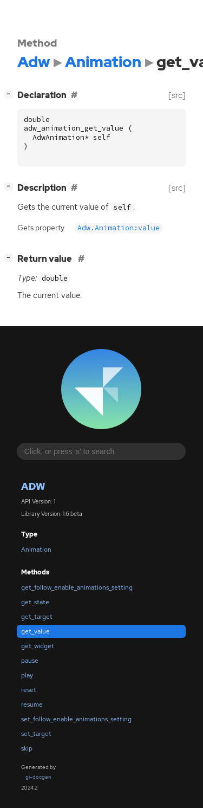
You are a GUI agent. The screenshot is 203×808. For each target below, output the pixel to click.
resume (32, 704)
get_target (37, 616)
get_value (35, 631)
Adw (33, 486)
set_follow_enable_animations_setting (76, 719)
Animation (36, 549)
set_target (36, 733)
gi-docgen (38, 776)
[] (10, 94)
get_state (35, 602)
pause (29, 660)
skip (26, 748)
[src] (177, 95)
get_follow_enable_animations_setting (77, 587)
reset (28, 690)
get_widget (37, 646)
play (27, 675)
